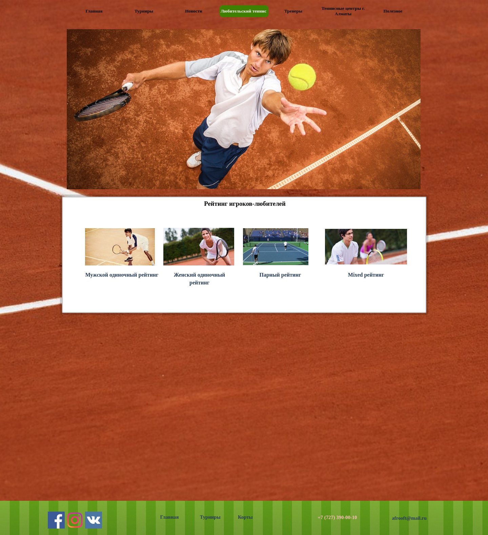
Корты (245, 517)
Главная (169, 517)
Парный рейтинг (280, 275)
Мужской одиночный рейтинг (122, 275)
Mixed (366, 275)
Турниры (210, 517)
